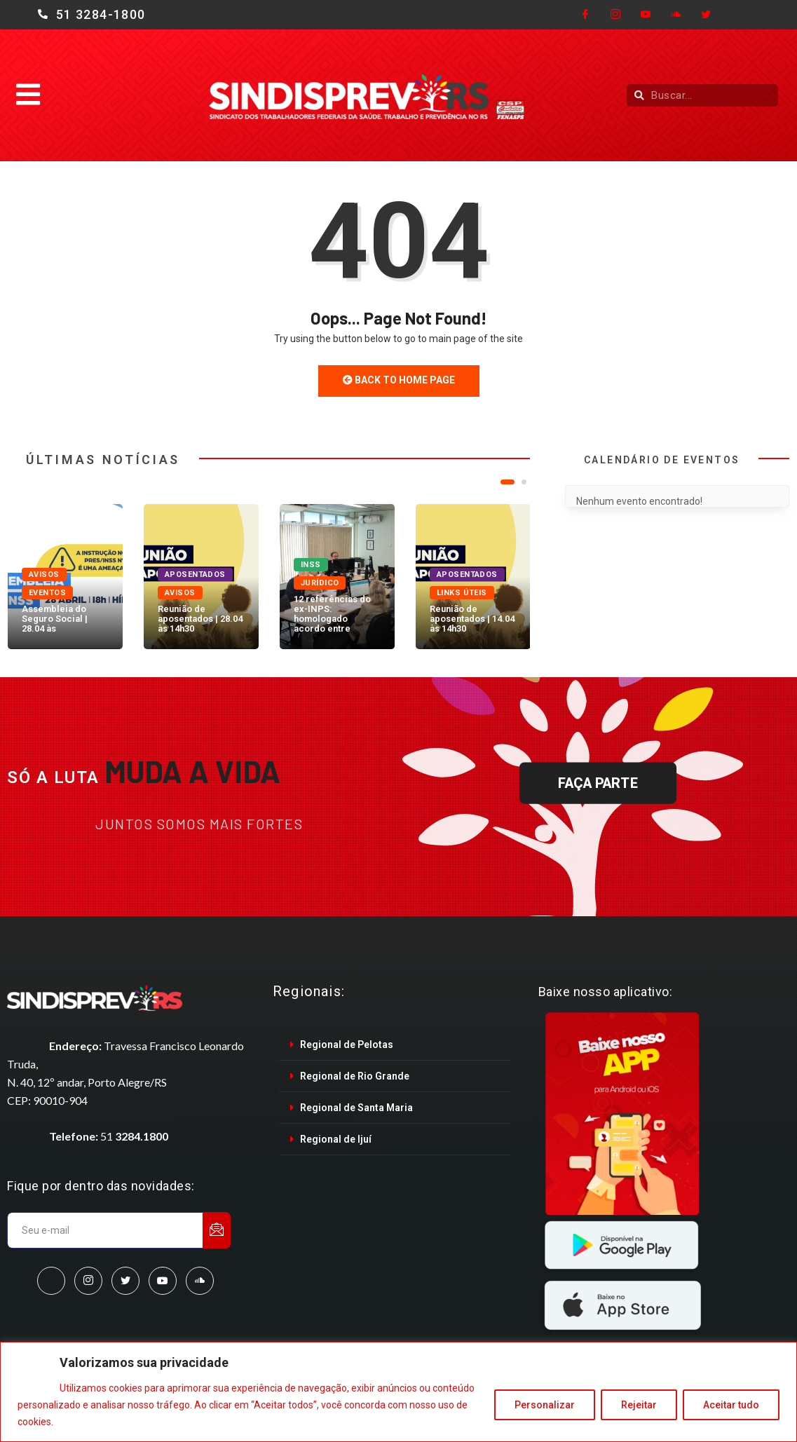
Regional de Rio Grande (354, 1076)
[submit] (217, 1230)
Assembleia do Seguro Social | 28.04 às (55, 619)
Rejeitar (639, 1404)
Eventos (47, 592)
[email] (105, 1230)
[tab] (395, 1045)
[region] (398, 1392)
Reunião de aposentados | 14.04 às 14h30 (472, 619)
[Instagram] (615, 14)
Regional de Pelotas (346, 1044)
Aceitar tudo (731, 1404)
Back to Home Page (399, 380)
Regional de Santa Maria (356, 1107)
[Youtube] (645, 14)
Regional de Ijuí (336, 1139)
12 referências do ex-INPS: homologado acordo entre (332, 614)
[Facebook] (585, 14)
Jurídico (320, 582)
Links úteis (462, 592)
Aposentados (195, 574)
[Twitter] (705, 14)
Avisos (44, 574)
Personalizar (545, 1404)
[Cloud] (675, 14)
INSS (311, 564)
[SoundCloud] (200, 1281)
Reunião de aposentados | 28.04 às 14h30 (200, 619)
